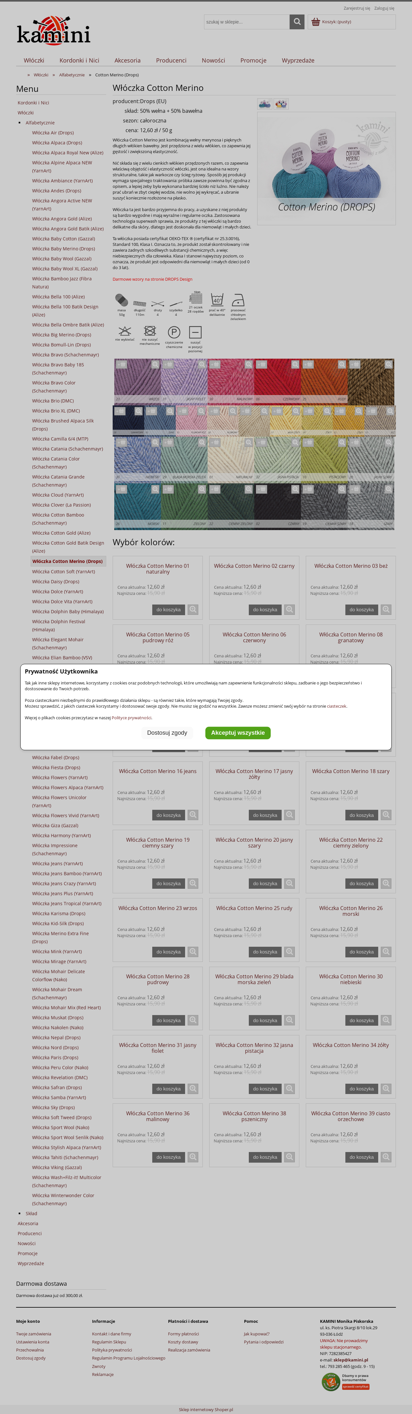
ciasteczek (336, 706)
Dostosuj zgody (167, 733)
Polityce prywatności (131, 718)
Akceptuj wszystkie (238, 733)
